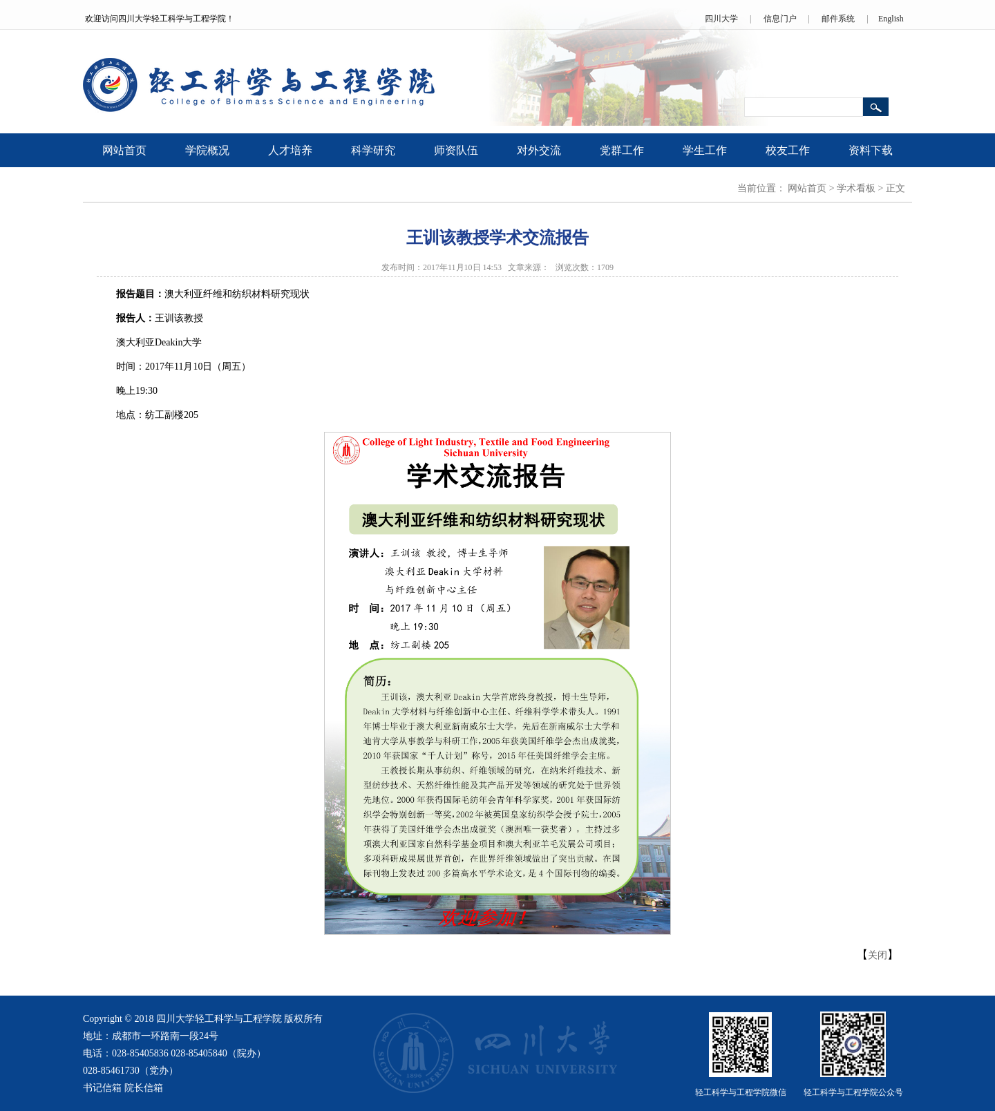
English (891, 18)
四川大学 (721, 18)
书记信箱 (102, 1088)
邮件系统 (838, 18)
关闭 (877, 955)
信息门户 (780, 18)
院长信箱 (143, 1088)
